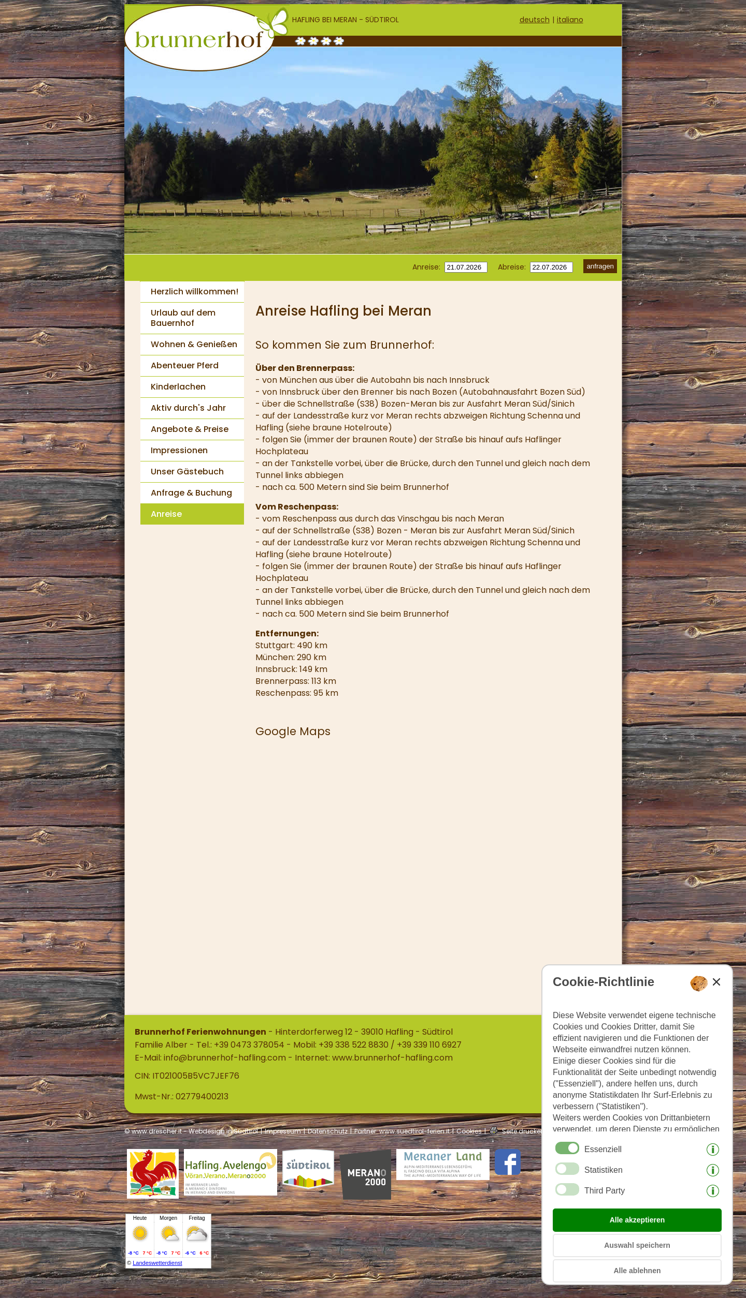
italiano (570, 19)
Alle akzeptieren (637, 1220)
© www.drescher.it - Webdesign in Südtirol (191, 1131)
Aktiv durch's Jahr (188, 408)
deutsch (535, 19)
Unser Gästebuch (187, 472)
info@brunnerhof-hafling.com (225, 1058)
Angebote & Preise (189, 429)
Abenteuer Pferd (185, 365)
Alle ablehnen (637, 1270)
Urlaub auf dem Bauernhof (183, 318)
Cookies (469, 1131)
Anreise (166, 514)
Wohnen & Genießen (194, 344)
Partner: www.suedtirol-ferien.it (402, 1131)
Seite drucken (523, 1131)
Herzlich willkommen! (194, 291)
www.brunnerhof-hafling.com (392, 1058)
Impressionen (179, 450)
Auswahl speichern (637, 1245)
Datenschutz (328, 1131)
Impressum (283, 1131)
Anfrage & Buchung (191, 493)
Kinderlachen (178, 387)
